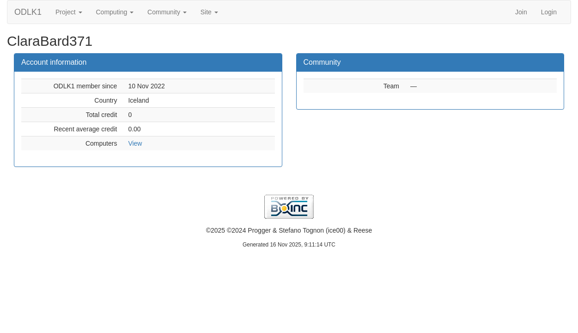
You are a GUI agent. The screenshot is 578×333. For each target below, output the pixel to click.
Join (521, 12)
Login (549, 12)
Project (68, 12)
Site (209, 12)
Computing (115, 12)
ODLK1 (28, 12)
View (135, 143)
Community (167, 12)
